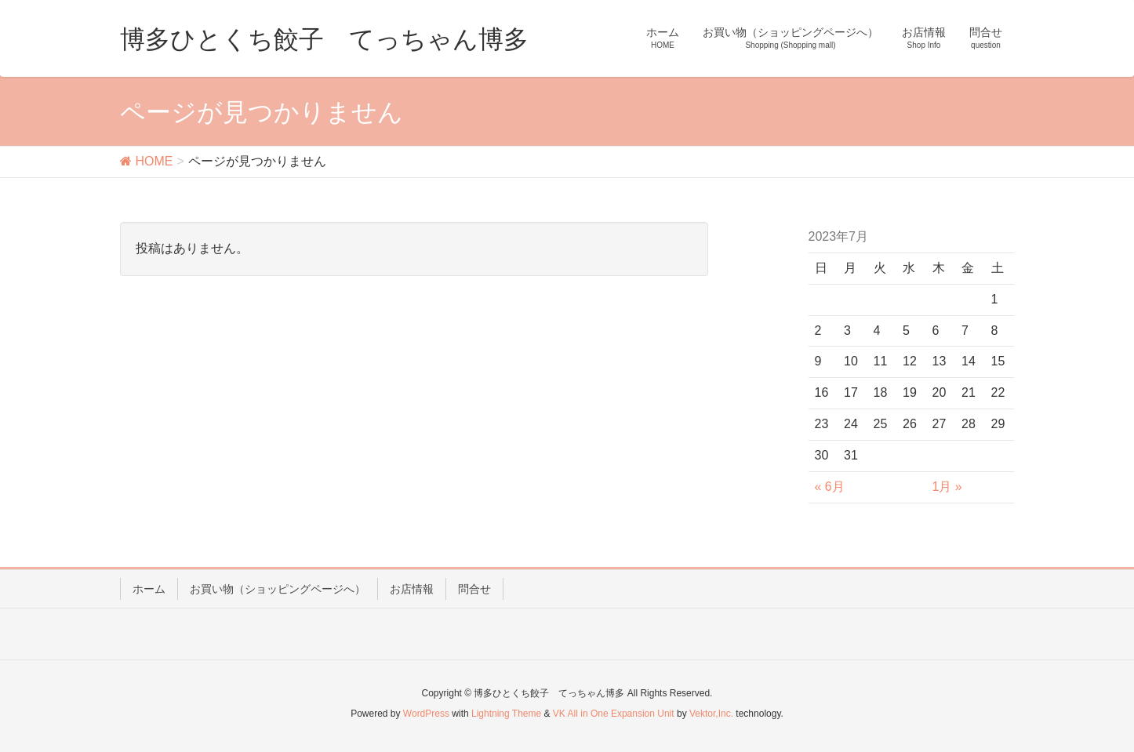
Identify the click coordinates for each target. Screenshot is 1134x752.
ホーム (149, 589)
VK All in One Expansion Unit (613, 713)
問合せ (474, 589)
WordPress (426, 713)
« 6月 (830, 486)
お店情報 (412, 589)
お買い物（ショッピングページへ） (277, 589)
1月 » (947, 486)
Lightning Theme (506, 713)
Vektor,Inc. (711, 713)
